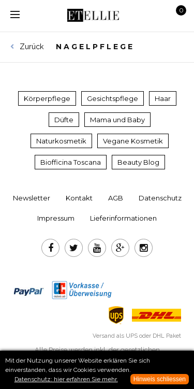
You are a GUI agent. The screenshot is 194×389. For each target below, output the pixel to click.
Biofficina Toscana (70, 162)
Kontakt (79, 198)
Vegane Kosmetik (133, 141)
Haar (163, 98)
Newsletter (31, 198)
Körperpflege (47, 98)
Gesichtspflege (112, 98)
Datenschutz (160, 198)
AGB (115, 198)
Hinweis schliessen (159, 379)
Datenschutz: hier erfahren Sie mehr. (66, 379)
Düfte (63, 120)
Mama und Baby (117, 120)
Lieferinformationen (123, 218)
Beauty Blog (138, 162)
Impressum (55, 218)
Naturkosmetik (61, 141)
